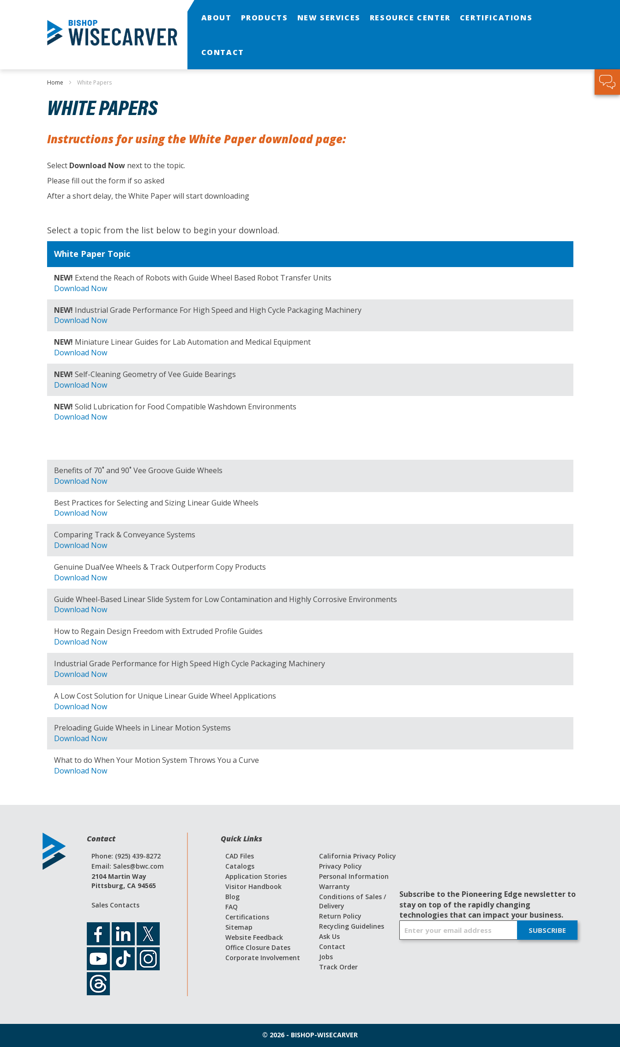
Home (56, 82)
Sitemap (239, 927)
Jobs (326, 956)
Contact (332, 946)
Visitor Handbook (253, 886)
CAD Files (239, 856)
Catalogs (239, 866)
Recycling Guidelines (351, 926)
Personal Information (354, 876)
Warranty (334, 886)
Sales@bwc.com (138, 866)
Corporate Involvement (262, 957)
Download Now (80, 288)
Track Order (338, 966)
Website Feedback (254, 937)
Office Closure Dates (257, 947)
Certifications (247, 917)
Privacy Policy (340, 866)
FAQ (231, 906)
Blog (232, 896)
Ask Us (329, 936)
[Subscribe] (547, 930)
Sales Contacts (115, 905)
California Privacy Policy (357, 856)
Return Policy (340, 916)
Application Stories (256, 876)
